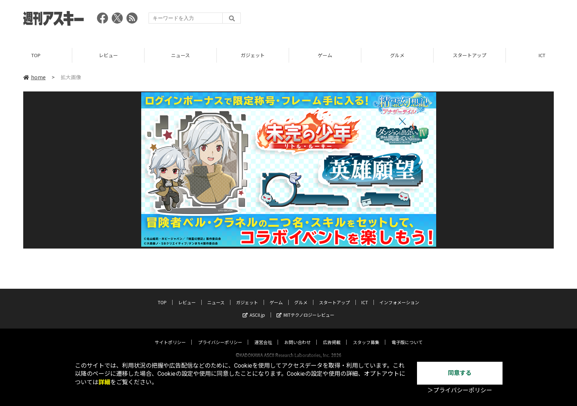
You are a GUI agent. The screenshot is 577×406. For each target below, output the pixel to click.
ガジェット (253, 55)
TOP (36, 55)
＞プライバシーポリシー (459, 390)
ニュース (180, 55)
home (34, 77)
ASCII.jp (254, 308)
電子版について (407, 335)
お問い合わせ (297, 335)
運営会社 (263, 335)
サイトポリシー (170, 335)
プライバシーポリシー (220, 335)
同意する (460, 372)
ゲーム (325, 55)
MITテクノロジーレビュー (305, 308)
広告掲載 (332, 335)
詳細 (104, 382)
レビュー (108, 55)
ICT (364, 295)
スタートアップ (469, 55)
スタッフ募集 (366, 335)
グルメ (397, 55)
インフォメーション (399, 295)
